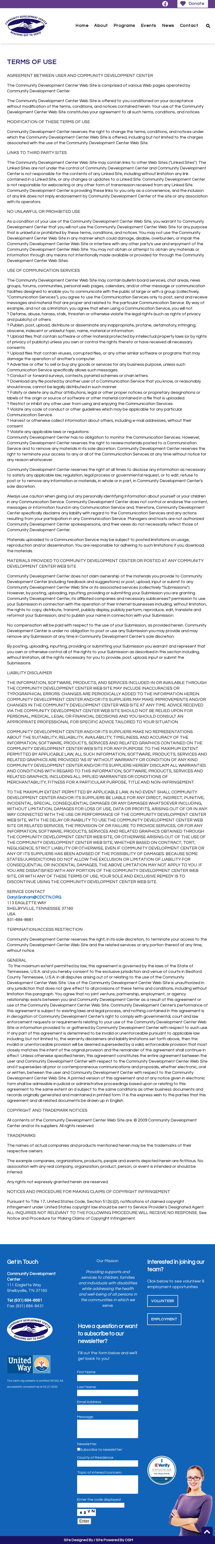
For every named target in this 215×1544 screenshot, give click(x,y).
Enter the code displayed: (99, 1499)
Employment (164, 1319)
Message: (85, 1417)
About (101, 25)
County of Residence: (95, 1457)
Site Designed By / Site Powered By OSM (98, 1540)
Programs (124, 25)
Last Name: (87, 1387)
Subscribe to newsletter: (101, 1449)
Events (148, 25)
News (168, 25)
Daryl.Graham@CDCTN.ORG (34, 897)
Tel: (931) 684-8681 (24, 1300)
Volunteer (162, 1301)
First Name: (86, 1372)
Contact (189, 25)
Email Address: (89, 1402)
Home (82, 25)
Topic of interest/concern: (99, 1472)
